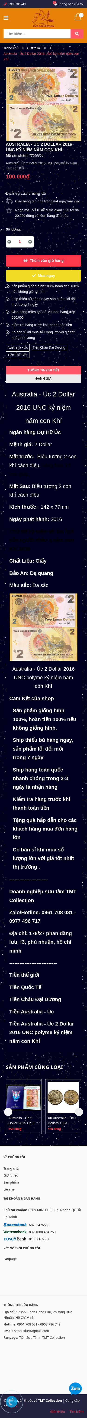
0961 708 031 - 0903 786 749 (39, 1324)
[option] (24, 1106)
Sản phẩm (11, 1182)
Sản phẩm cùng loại (34, 1066)
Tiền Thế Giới (18, 355)
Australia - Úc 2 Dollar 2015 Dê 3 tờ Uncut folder (23, 1123)
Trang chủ (11, 1168)
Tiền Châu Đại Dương (49, 347)
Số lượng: (13, 229)
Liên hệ (9, 1189)
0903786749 (17, 4)
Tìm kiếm (77, 1411)
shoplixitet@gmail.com (31, 1331)
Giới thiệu (10, 1175)
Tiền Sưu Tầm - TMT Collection (42, 1337)
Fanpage (10, 1258)
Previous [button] (8, 1112)
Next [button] (79, 1112)
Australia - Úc (18, 347)
